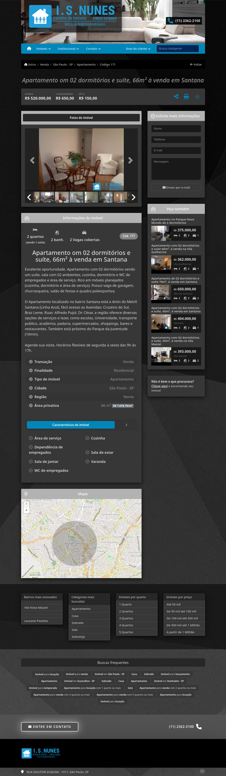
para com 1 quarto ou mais (92, 688)
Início (30, 64)
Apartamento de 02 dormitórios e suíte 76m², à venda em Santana (175, 280)
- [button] (26, 510)
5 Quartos (126, 632)
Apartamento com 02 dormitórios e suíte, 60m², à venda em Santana (175, 309)
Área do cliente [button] (136, 49)
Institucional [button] (66, 49)
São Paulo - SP (63, 64)
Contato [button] (91, 49)
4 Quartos (126, 625)
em (109, 674)
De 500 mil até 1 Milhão (183, 625)
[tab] (37, 117)
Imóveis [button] (41, 49)
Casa (75, 616)
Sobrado (78, 623)
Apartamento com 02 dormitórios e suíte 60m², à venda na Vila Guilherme (175, 248)
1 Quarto (125, 604)
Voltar (196, 64)
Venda (44, 64)
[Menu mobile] (29, 48)
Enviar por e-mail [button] (176, 187)
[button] (33, 160)
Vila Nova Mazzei (36, 607)
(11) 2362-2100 (187, 20)
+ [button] (26, 504)
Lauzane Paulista (36, 621)
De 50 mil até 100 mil (181, 611)
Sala (75, 630)
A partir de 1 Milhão (181, 632)
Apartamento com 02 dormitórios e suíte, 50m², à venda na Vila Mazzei (175, 341)
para (47, 674)
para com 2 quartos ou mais (168, 688)
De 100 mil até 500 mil (182, 618)
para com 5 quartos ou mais (125, 694)
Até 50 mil (174, 604)
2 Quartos (126, 611)
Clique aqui (159, 386)
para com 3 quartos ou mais (62, 694)
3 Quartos (126, 618)
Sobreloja (78, 637)
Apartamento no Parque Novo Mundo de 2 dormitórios (172, 221)
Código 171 (108, 64)
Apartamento (86, 64)
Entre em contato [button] (49, 727)
